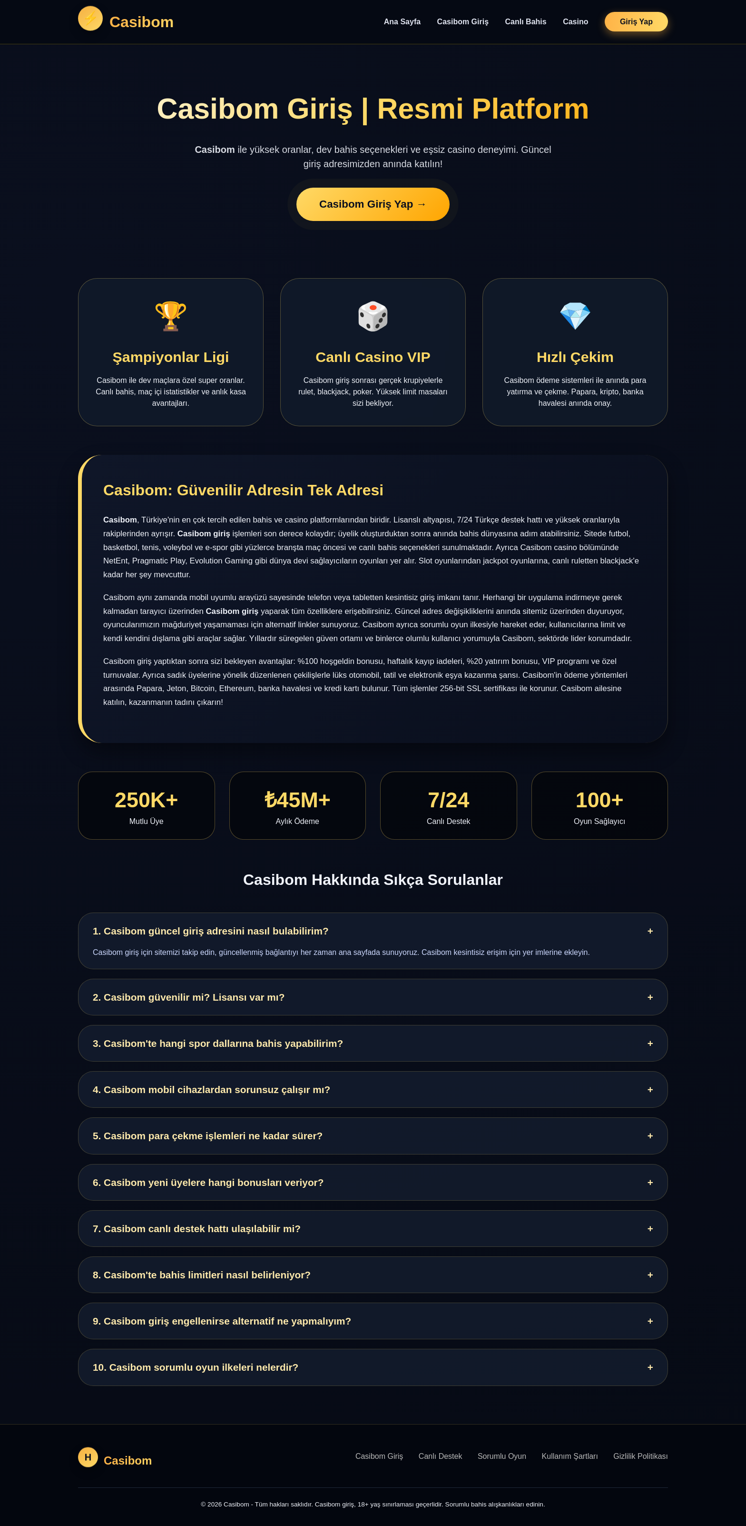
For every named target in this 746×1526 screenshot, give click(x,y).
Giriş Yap (636, 22)
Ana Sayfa (402, 22)
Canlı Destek (440, 1456)
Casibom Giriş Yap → (373, 205)
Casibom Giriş (463, 22)
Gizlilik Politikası (640, 1456)
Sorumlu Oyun (502, 1456)
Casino (575, 22)
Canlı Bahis (526, 22)
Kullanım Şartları (570, 1456)
